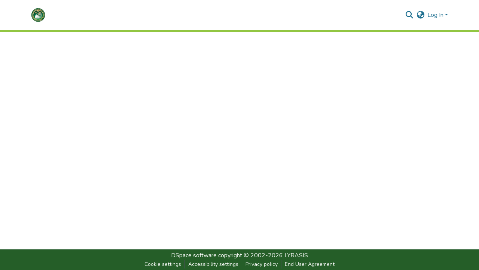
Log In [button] (436, 15)
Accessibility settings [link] (213, 264)
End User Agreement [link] (310, 264)
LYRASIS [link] (296, 255)
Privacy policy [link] (261, 264)
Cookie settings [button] (162, 264)
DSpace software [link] (194, 255)
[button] (38, 14)
